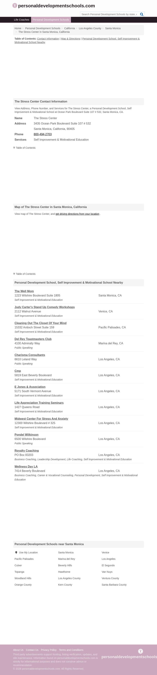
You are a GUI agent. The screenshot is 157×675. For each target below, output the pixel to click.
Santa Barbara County (114, 584)
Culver (18, 565)
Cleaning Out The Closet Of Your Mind (40, 323)
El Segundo (108, 565)
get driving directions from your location (77, 213)
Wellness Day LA (26, 466)
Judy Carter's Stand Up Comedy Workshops (45, 307)
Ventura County (110, 578)
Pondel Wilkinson (26, 434)
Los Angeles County (69, 578)
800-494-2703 (43, 134)
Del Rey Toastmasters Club (33, 339)
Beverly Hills (65, 565)
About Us (18, 649)
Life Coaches (21, 19)
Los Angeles (108, 558)
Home (18, 28)
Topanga (19, 571)
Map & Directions (70, 38)
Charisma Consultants (30, 354)
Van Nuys (107, 571)
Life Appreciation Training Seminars (39, 402)
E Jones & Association (30, 386)
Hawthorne (64, 571)
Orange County (23, 584)
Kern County (65, 584)
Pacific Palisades (24, 558)
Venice (105, 552)
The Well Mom (24, 291)
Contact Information (48, 38)
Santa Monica (66, 552)
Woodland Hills (23, 578)
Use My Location (26, 552)
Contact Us (32, 649)
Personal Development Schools (51, 19)
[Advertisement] (78, 71)
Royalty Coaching (27, 450)
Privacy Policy (49, 649)
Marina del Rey (66, 558)
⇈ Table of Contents (24, 147)
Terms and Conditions (71, 649)
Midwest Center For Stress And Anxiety (41, 418)
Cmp (18, 370)
